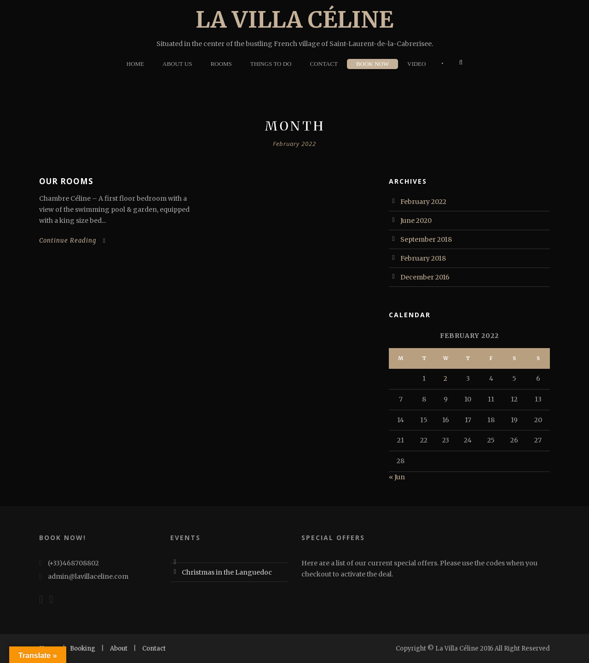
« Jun (397, 477)
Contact (324, 63)
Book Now (372, 63)
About (118, 648)
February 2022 (423, 202)
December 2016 (425, 277)
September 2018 (426, 239)
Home (135, 63)
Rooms (220, 63)
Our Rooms (66, 181)
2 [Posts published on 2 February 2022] (445, 378)
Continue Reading (72, 240)
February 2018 (423, 258)
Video (416, 63)
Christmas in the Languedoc (227, 572)
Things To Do (271, 63)
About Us (177, 63)
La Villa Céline (294, 20)
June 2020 (416, 220)
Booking (82, 648)
